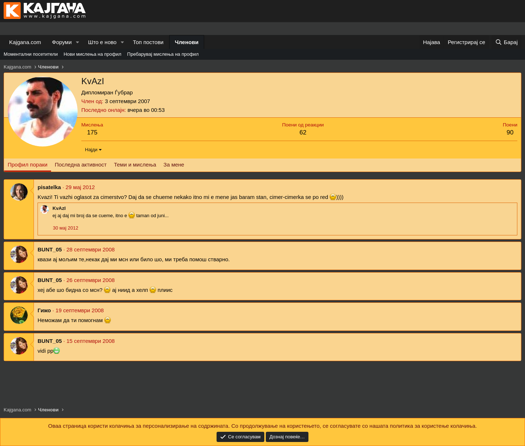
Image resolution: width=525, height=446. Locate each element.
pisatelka (49, 187)
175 (92, 132)
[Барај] (506, 42)
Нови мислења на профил (92, 54)
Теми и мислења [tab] (135, 164)
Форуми (62, 42)
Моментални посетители (31, 54)
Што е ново (102, 42)
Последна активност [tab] (80, 164)
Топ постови (148, 42)
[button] (77, 42)
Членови (187, 42)
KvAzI (59, 208)
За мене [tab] (173, 164)
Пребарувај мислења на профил (163, 54)
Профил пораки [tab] (27, 164)
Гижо (44, 310)
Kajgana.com (25, 42)
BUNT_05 (50, 249)
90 (510, 132)
